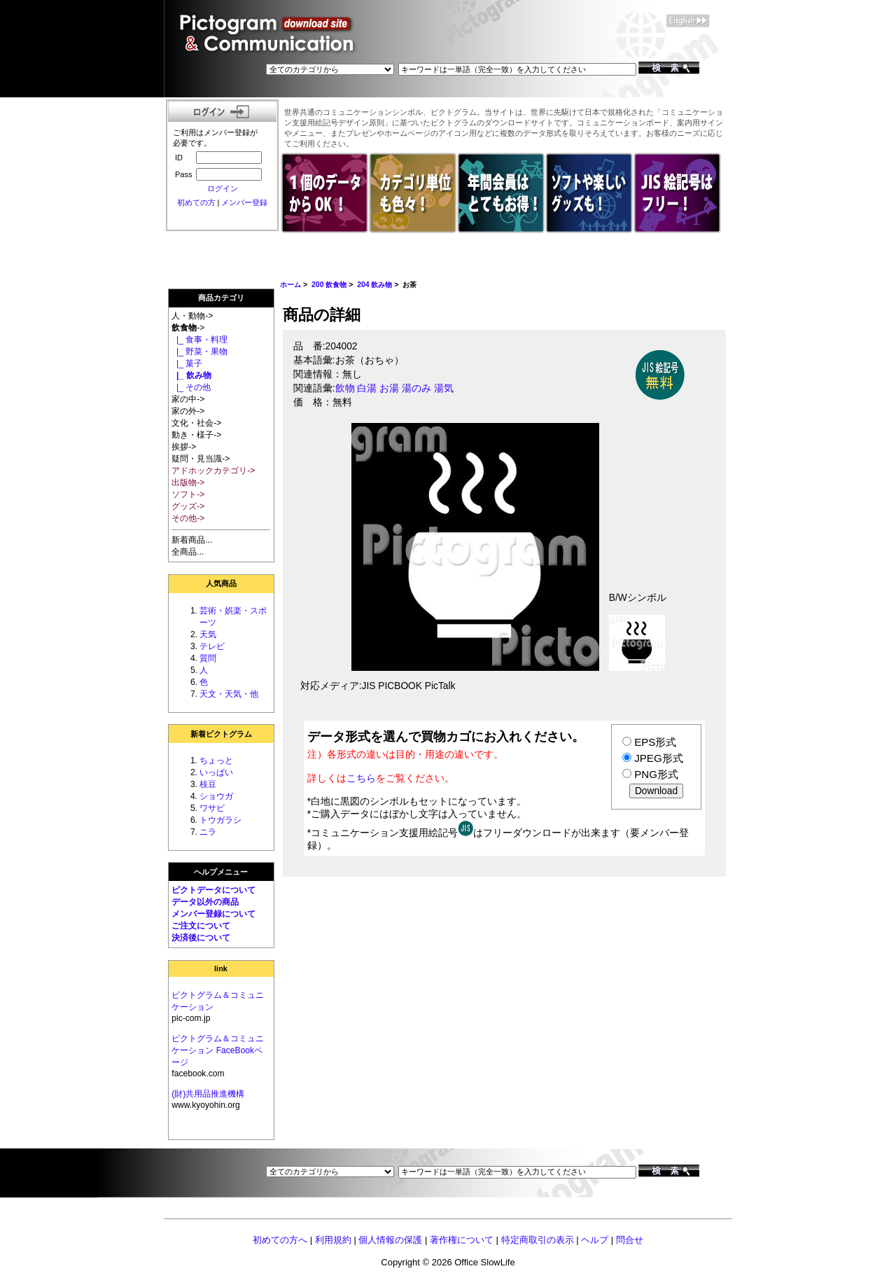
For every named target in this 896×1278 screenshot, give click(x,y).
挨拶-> (184, 447)
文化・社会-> (196, 423)
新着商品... (192, 540)
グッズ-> (188, 506)
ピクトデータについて (213, 890)
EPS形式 (655, 742)
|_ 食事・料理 (199, 340)
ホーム (290, 285)
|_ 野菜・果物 (199, 351)
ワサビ (212, 808)
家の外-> (188, 411)
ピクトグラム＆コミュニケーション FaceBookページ (218, 1050)
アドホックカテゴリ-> (213, 470)
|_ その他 (191, 387)
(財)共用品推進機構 (208, 1094)
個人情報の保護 (390, 1240)
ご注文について (201, 926)
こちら (361, 778)
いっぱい (216, 772)
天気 (208, 634)
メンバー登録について (213, 914)
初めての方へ (280, 1240)
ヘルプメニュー (221, 872)
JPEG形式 (658, 758)
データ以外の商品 (205, 902)
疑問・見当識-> (201, 459)
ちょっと (216, 760)
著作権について (461, 1240)
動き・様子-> (196, 435)
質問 (208, 658)
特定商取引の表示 (537, 1240)
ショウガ (216, 796)
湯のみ (416, 388)
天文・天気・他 (229, 694)
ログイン (222, 188)
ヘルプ (594, 1240)
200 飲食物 (329, 285)
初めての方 (196, 202)
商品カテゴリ (221, 297)
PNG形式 (656, 774)
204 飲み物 (374, 285)
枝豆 (208, 784)
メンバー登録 (244, 202)
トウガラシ (220, 820)
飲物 (345, 388)
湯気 (444, 388)
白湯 (367, 388)
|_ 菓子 (187, 363)
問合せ (629, 1240)
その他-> (188, 518)
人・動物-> (192, 316)
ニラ (208, 832)
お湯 (389, 388)
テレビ (212, 646)
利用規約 (333, 1240)
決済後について (201, 938)
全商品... (188, 552)
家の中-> (188, 399)
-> (188, 328)
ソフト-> (188, 494)
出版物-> (188, 482)
